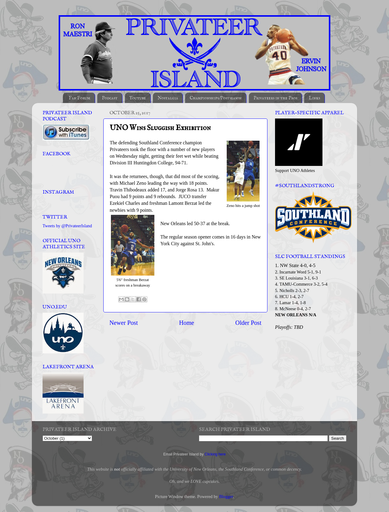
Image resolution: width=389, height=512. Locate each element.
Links (314, 98)
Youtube (137, 98)
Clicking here (215, 454)
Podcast (110, 98)
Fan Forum (79, 98)
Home (186, 322)
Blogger (226, 496)
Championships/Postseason (216, 98)
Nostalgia (167, 98)
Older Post (248, 322)
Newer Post (123, 322)
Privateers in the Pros (275, 98)
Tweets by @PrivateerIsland (67, 225)
